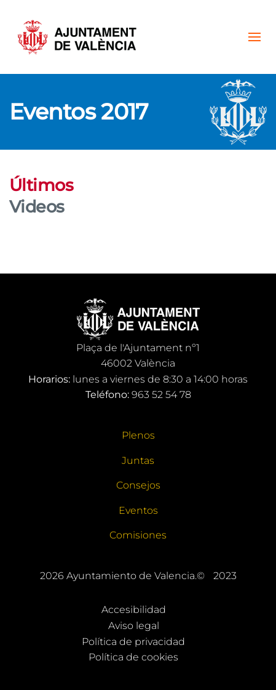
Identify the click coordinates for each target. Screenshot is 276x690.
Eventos (138, 510)
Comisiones (138, 535)
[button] (254, 37)
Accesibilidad (133, 609)
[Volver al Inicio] (76, 37)
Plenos (138, 435)
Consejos (138, 485)
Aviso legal (133, 625)
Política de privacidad (133, 641)
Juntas (138, 460)
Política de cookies (133, 657)
